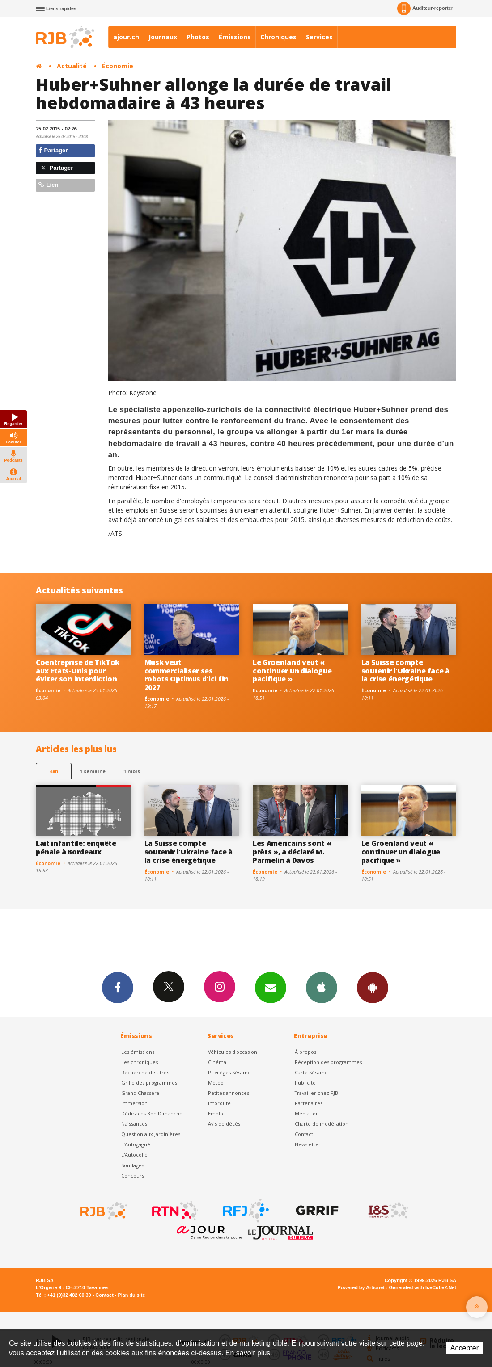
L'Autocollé (134, 1154)
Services (319, 37)
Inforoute (219, 1103)
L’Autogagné (135, 1144)
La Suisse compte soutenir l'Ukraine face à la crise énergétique (405, 670)
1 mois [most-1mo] (131, 771)
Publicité (305, 1082)
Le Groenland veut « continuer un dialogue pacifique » (292, 670)
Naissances (134, 1124)
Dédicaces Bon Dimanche (151, 1113)
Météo (216, 1082)
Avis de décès (224, 1124)
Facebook (117, 987)
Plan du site (131, 1295)
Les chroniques (139, 1062)
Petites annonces (228, 1093)
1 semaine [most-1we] (93, 771)
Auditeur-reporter (425, 8)
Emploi (216, 1113)
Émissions (235, 37)
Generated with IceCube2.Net (422, 1287)
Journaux (162, 37)
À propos (305, 1052)
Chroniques (278, 37)
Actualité (72, 66)
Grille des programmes (149, 1082)
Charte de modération (321, 1124)
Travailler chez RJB (316, 1093)
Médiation (307, 1113)
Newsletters (270, 987)
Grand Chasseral (141, 1093)
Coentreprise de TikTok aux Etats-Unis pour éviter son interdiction (77, 670)
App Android (372, 987)
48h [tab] (54, 771)
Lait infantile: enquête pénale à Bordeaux (76, 847)
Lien (48, 184)
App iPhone (321, 987)
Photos (198, 37)
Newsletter (308, 1144)
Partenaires (308, 1103)
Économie (117, 66)
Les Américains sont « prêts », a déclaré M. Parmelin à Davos (292, 851)
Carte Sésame (311, 1072)
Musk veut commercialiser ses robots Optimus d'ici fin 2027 (186, 675)
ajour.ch (126, 37)
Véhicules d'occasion (232, 1052)
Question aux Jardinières (150, 1134)
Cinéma (217, 1062)
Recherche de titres (145, 1072)
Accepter (464, 1348)
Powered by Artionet (361, 1287)
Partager (53, 150)
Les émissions (137, 1052)
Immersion (134, 1103)
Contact (304, 1134)
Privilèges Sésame (229, 1072)
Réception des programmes (328, 1062)
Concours (132, 1175)
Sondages (132, 1165)
